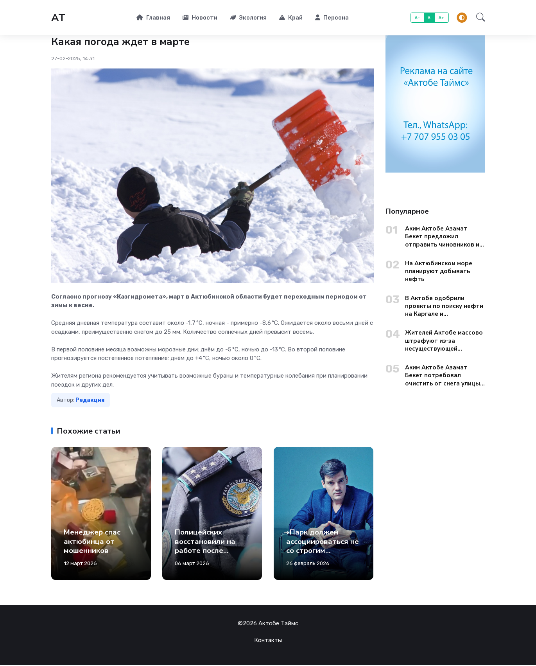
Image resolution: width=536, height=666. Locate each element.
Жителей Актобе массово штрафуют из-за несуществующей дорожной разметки (444, 342)
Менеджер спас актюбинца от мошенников (92, 542)
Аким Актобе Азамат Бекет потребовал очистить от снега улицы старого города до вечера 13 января (442, 377)
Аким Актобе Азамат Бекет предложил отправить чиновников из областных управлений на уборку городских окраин (444, 238)
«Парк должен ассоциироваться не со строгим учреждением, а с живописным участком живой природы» (322, 561)
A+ (442, 18)
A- (417, 18)
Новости (200, 18)
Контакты (268, 641)
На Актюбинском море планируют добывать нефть (438, 272)
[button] (478, 18)
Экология (248, 18)
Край (291, 18)
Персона (332, 18)
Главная (153, 18)
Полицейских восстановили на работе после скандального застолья (205, 551)
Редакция (89, 401)
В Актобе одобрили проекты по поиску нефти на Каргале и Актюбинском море (444, 307)
